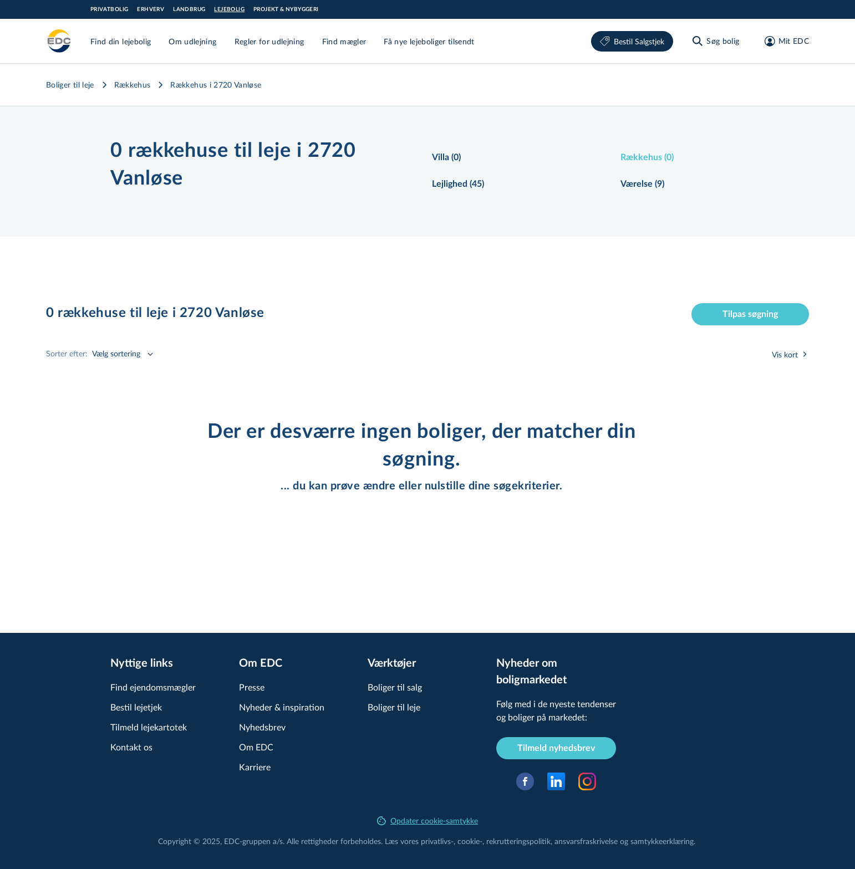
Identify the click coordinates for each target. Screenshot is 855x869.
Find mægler (344, 41)
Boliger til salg (395, 687)
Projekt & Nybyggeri (286, 9)
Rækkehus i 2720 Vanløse (215, 84)
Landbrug (189, 9)
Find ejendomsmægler (153, 687)
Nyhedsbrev (262, 727)
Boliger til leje (70, 84)
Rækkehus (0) (647, 157)
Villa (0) (446, 157)
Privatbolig (109, 9)
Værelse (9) (642, 184)
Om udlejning (192, 41)
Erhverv (150, 9)
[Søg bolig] (715, 41)
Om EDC (256, 747)
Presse (251, 687)
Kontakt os (131, 747)
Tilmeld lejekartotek (148, 727)
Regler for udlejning (269, 41)
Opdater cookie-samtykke (427, 820)
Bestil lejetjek (136, 707)
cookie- (469, 841)
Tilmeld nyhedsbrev (556, 748)
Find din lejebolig (120, 41)
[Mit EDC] (783, 41)
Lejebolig (229, 9)
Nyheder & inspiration (281, 707)
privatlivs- (437, 841)
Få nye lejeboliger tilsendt (429, 41)
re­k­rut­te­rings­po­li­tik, (520, 841)
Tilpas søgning (750, 314)
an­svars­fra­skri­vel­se (586, 841)
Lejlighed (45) (458, 184)
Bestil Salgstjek (632, 41)
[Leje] (59, 41)
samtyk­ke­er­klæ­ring (662, 841)
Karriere (255, 766)
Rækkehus (132, 84)
